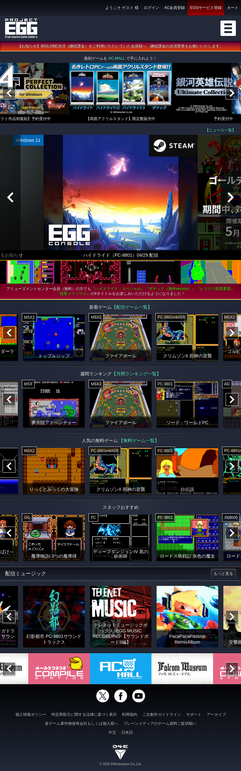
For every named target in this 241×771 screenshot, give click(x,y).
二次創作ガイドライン (161, 714)
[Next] (232, 93)
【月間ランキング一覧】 (136, 374)
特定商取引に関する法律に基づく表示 (84, 714)
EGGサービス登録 (206, 7)
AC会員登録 (174, 7)
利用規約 (129, 714)
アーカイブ (216, 714)
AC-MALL (116, 59)
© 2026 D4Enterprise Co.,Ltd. (120, 764)
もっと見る (223, 574)
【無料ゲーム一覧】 (139, 441)
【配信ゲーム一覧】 (132, 307)
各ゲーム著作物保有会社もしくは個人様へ (81, 723)
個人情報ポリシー (30, 714)
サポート (194, 714)
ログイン (151, 7)
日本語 (127, 732)
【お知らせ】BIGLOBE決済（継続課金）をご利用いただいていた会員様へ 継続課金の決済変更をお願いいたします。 (120, 47)
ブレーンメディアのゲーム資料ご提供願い (159, 723)
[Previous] (9, 93)
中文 (112, 732)
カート (232, 7)
